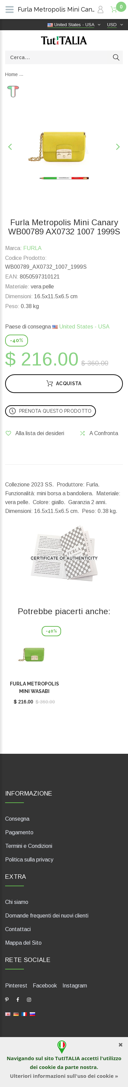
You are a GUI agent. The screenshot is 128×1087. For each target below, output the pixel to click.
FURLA (32, 248)
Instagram (74, 985)
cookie (47, 1067)
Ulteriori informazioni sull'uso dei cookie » (64, 1075)
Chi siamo (16, 902)
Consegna (17, 819)
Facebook (45, 985)
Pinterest (16, 985)
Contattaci (18, 929)
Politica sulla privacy (29, 859)
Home (11, 74)
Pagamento (19, 832)
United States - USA (81, 326)
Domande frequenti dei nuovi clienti (46, 916)
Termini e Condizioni (28, 846)
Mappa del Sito (23, 943)
